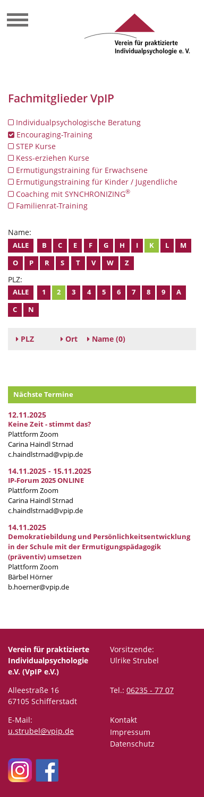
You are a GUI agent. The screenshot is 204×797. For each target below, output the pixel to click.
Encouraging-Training (50, 134)
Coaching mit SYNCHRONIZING (69, 193)
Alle (21, 245)
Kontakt (123, 720)
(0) (106, 339)
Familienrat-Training (48, 206)
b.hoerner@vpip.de (38, 587)
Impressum (130, 732)
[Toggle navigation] (17, 21)
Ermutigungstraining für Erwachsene (78, 170)
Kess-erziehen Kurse (48, 158)
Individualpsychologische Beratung (74, 122)
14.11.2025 (27, 527)
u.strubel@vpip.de (41, 731)
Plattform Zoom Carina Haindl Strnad (49, 434)
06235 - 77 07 (150, 690)
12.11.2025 (27, 415)
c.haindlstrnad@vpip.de (45, 454)
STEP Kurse (32, 146)
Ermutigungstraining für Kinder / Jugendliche (92, 182)
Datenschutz (132, 744)
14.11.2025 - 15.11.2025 (49, 471)
